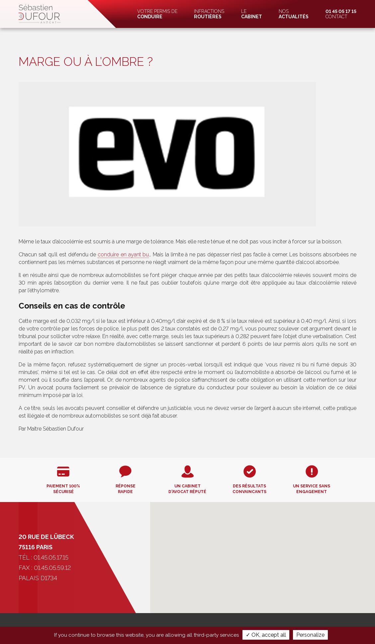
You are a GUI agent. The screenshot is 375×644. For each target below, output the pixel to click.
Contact (341, 14)
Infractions (209, 14)
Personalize (310, 635)
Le (251, 14)
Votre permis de (157, 14)
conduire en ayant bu (123, 254)
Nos (294, 14)
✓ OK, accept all (266, 635)
